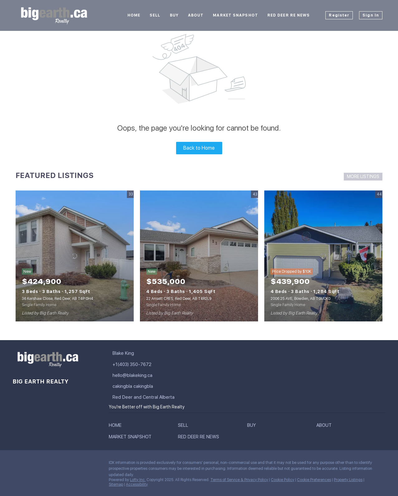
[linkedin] (29, 464)
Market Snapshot (235, 15)
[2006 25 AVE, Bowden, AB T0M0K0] (323, 255)
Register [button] (339, 15)
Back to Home (199, 148)
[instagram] (54, 464)
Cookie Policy (282, 480)
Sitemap (116, 484)
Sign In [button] (370, 15)
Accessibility (137, 484)
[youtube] (67, 464)
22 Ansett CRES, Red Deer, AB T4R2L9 (178, 298)
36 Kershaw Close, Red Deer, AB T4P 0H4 (57, 298)
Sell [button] (155, 15)
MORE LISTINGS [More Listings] (363, 176)
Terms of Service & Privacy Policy (239, 480)
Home (133, 15)
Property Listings (348, 480)
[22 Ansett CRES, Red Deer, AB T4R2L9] (199, 255)
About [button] (196, 15)
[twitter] (42, 464)
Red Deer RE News (288, 15)
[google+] (79, 464)
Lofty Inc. (138, 480)
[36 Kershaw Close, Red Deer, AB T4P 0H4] (75, 255)
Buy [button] (174, 15)
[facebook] (17, 464)
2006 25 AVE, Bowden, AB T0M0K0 (300, 298)
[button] (117, 426)
